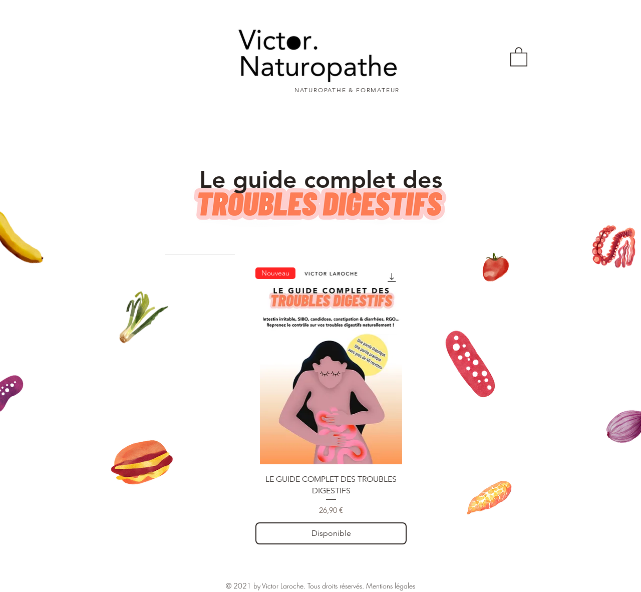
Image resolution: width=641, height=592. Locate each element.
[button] (518, 56)
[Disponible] (331, 533)
